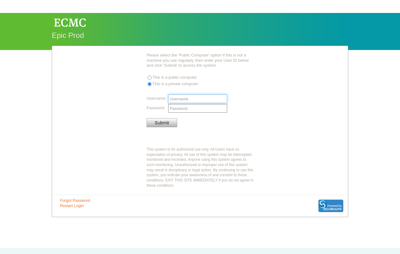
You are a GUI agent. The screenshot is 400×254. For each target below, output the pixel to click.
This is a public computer (174, 77)
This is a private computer (175, 83)
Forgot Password (75, 200)
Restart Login (72, 205)
